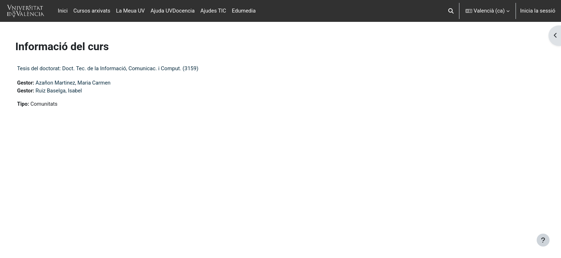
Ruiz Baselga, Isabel (69, 91)
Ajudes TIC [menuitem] (213, 11)
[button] (451, 11)
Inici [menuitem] (63, 11)
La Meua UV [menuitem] (130, 11)
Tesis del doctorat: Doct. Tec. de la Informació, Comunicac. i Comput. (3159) (118, 68)
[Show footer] (543, 240)
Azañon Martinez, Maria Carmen (84, 83)
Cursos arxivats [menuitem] (91, 11)
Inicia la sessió (537, 11)
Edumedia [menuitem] (244, 11)
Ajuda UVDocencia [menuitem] (173, 11)
